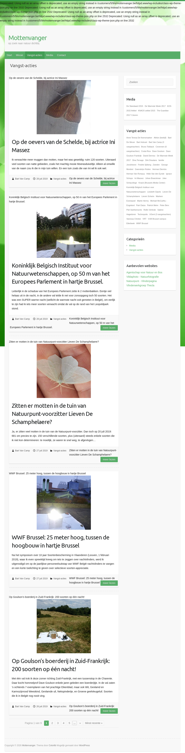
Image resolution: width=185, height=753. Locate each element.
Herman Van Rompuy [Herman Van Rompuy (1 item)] (135, 174)
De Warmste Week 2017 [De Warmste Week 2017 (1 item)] (155, 106)
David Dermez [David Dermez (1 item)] (149, 156)
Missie (19, 55)
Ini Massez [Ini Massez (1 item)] (139, 178)
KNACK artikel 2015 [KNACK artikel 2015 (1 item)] (146, 111)
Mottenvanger (27, 37)
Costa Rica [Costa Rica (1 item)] (146, 151)
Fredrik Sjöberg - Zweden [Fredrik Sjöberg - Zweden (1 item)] (149, 165)
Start (9, 55)
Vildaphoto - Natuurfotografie (142, 276)
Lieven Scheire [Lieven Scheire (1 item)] (147, 196)
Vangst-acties (34, 55)
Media (49, 55)
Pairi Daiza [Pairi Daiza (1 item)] (141, 205)
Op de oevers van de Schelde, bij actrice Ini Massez (63, 146)
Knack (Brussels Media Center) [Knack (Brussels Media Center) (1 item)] (152, 183)
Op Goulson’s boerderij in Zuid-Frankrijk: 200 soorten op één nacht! (61, 665)
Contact (61, 55)
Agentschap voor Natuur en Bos (144, 272)
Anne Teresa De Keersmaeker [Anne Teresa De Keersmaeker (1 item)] (139, 138)
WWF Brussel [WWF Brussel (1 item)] (142, 223)
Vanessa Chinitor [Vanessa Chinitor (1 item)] (133, 219)
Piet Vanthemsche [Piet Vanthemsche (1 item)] (134, 210)
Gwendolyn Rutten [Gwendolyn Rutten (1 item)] (143, 169)
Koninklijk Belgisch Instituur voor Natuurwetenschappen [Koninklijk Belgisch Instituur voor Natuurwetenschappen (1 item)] (140, 189)
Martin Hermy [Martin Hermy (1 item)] (143, 201)
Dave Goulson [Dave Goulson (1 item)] (158, 151)
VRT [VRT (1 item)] (144, 219)
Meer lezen (109, 183)
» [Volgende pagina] (80, 723)
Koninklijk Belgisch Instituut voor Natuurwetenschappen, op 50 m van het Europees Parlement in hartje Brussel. (61, 273)
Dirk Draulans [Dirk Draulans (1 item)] (151, 160)
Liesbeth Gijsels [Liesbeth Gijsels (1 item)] (154, 192)
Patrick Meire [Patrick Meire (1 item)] (152, 205)
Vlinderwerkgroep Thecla (140, 285)
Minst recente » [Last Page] (93, 723)
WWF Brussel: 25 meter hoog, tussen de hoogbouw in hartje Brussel (60, 541)
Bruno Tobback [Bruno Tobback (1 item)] (147, 147)
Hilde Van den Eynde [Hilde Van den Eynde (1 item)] (155, 174)
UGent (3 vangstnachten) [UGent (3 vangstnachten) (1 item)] (160, 214)
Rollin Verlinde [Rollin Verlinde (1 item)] (149, 210)
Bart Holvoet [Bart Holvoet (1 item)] (142, 142)
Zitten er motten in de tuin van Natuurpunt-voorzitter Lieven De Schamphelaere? (52, 413)
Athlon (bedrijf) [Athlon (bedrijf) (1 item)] (160, 138)
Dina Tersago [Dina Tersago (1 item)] (138, 160)
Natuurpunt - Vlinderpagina (141, 281)
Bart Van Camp (22, 179)
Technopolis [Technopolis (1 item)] (142, 214)
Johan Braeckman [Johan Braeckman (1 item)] (153, 178)
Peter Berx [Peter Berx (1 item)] (164, 205)
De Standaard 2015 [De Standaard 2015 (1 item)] (134, 106)
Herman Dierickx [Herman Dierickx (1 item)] (159, 169)
